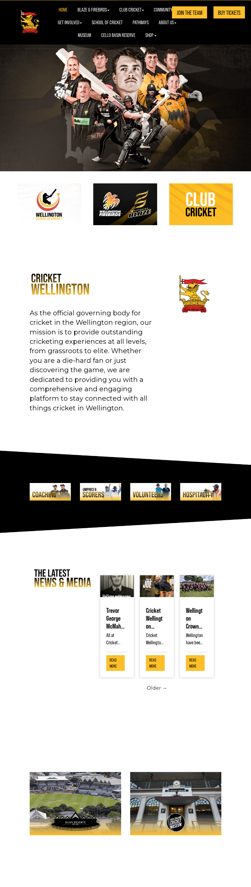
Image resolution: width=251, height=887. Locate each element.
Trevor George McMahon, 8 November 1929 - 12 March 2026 (115, 618)
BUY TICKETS (229, 12)
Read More (113, 663)
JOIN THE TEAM (190, 12)
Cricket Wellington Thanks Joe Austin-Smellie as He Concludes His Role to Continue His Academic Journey (155, 618)
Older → (157, 688)
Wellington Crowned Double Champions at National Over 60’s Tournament (195, 618)
